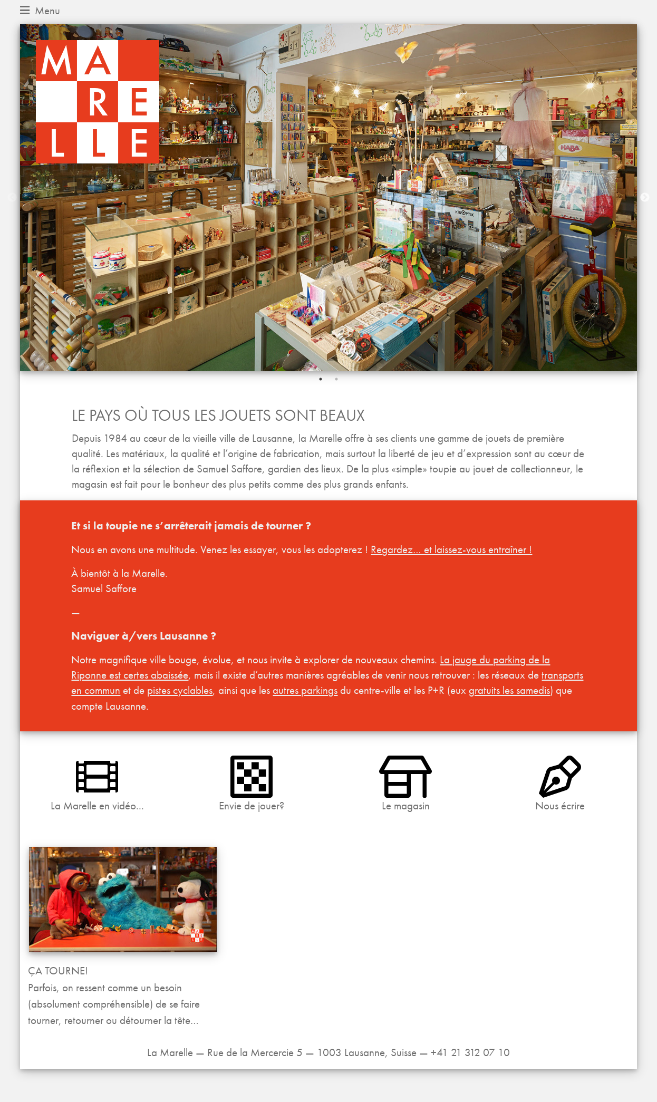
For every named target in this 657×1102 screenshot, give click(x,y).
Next (645, 197)
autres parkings (305, 690)
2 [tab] (336, 379)
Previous (12, 197)
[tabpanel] (328, 197)
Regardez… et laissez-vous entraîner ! (451, 549)
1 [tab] (320, 379)
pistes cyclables (179, 690)
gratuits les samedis (509, 690)
